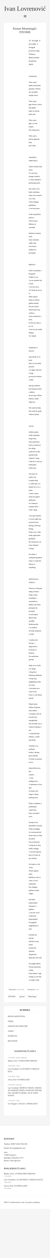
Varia (37, 989)
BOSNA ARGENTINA (16, 1016)
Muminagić (32, 997)
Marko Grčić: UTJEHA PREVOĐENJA (22, 1061)
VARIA (10, 1021)
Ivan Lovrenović (25, 8)
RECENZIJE (12, 1041)
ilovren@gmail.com (17, 1148)
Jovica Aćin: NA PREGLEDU (19, 1080)
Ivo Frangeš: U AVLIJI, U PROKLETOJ (22, 1104)
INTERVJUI (12, 1036)
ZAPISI (11, 1031)
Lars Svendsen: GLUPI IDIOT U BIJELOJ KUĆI (23, 1180)
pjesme (22, 997)
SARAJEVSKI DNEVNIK (18, 1026)
